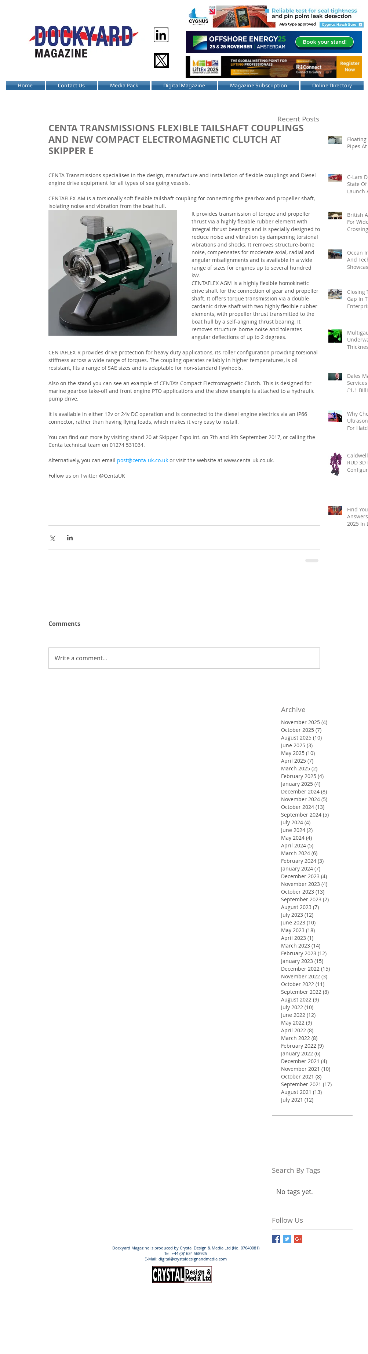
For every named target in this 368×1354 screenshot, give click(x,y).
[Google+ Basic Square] (298, 1239)
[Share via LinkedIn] (69, 537)
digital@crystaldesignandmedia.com (193, 1259)
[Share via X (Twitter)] (51, 537)
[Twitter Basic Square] (287, 1239)
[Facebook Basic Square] (276, 1239)
